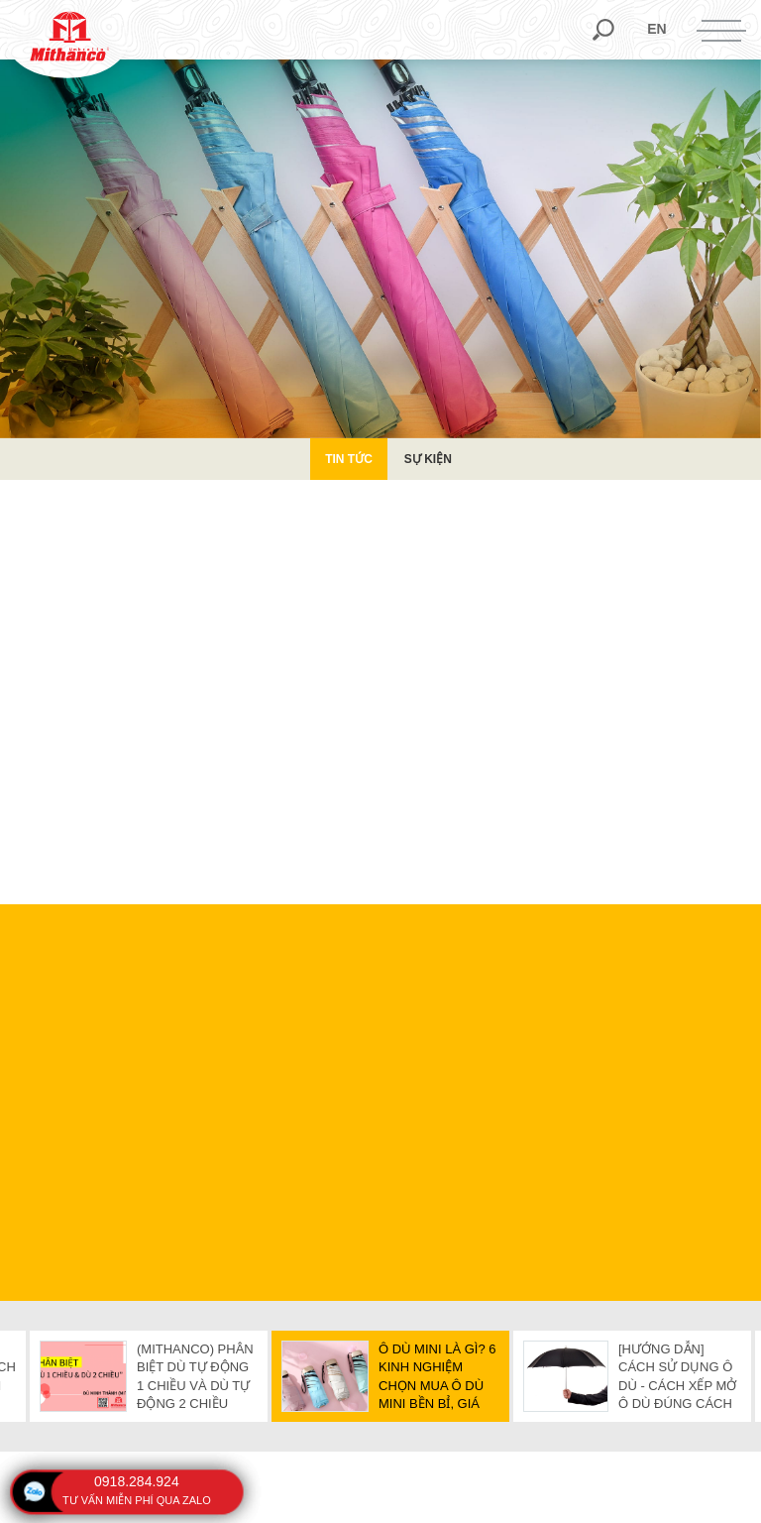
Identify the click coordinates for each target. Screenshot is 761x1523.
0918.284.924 (136, 1481)
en (656, 29)
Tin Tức (349, 459)
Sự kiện (428, 459)
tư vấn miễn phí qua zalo (136, 1500)
